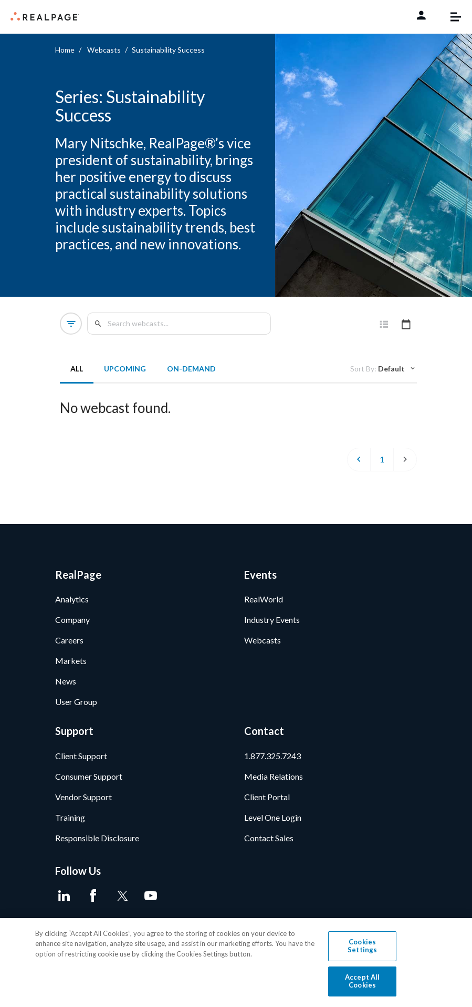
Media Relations (273, 779)
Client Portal (267, 800)
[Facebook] (93, 899)
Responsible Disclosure (97, 841)
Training (70, 820)
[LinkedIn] (64, 899)
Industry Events (272, 623)
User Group (76, 705)
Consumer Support (88, 779)
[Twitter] (122, 899)
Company (72, 623)
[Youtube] (151, 899)
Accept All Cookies (362, 981)
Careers (69, 644)
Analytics (72, 603)
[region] (236, 962)
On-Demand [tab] (191, 368)
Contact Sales (268, 841)
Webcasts (104, 49)
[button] (71, 324)
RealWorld (263, 603)
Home (65, 49)
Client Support (81, 759)
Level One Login (272, 820)
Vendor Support (83, 800)
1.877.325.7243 (272, 759)
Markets (71, 664)
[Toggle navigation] (450, 16)
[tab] (384, 325)
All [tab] (77, 368)
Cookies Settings (362, 946)
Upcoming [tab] (125, 368)
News (65, 685)
